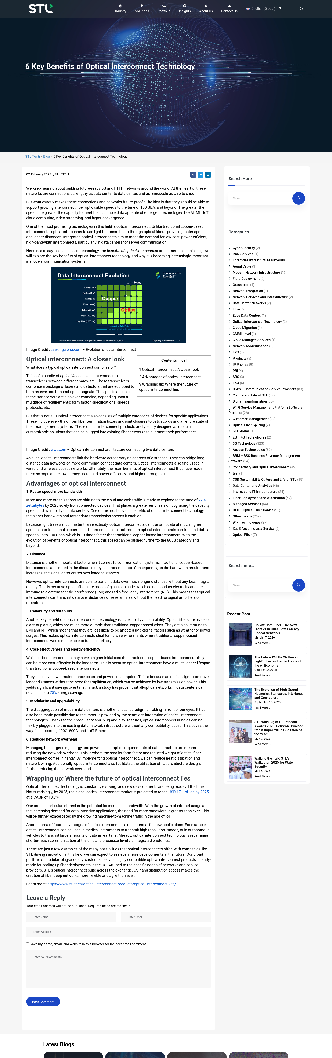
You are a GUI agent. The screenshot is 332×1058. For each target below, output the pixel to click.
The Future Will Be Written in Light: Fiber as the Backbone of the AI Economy (278, 912)
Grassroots (241, 535)
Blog (46, 407)
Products (239, 609)
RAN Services (243, 504)
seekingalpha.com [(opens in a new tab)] (66, 600)
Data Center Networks (249, 554)
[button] (120, 7)
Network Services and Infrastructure (260, 547)
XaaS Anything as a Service (254, 779)
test (235, 724)
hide (182, 610)
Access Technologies (249, 700)
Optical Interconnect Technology (257, 572)
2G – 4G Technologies (249, 688)
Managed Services (247, 754)
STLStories (241, 682)
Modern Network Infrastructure (256, 523)
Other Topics (242, 767)
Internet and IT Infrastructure (255, 742)
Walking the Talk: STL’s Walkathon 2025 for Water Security (274, 1013)
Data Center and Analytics (252, 736)
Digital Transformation (250, 652)
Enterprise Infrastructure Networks (259, 511)
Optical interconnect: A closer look (169, 620)
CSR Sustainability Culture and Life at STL (264, 730)
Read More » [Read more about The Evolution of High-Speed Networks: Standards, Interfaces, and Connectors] (262, 958)
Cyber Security (244, 498)
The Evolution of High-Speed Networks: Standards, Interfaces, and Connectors (279, 944)
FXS (236, 603)
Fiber (237, 560)
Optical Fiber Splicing (249, 675)
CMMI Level (242, 584)
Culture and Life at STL (250, 646)
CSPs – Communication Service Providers (264, 639)
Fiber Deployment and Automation (259, 748)
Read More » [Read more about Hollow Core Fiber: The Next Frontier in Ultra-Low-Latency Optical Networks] (262, 893)
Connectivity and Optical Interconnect (261, 718)
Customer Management (251, 669)
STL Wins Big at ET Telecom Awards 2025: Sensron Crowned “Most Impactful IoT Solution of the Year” (278, 978)
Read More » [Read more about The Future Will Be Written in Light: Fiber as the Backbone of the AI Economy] (262, 925)
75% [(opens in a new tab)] (53, 943)
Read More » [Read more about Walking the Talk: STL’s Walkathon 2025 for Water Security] (262, 1027)
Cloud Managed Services (252, 590)
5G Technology (244, 694)
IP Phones (240, 615)
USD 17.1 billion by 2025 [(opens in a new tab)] (188, 1042)
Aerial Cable (242, 517)
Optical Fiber (242, 785)
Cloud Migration (245, 578)
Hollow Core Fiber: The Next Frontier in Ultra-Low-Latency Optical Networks (276, 879)
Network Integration (248, 541)
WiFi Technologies (246, 773)
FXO (236, 633)
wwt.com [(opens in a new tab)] (58, 700)
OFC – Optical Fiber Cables (253, 761)
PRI (235, 621)
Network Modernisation (250, 597)
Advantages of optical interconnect (170, 627)
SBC (236, 627)
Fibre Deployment (246, 529)
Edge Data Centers (247, 566)
